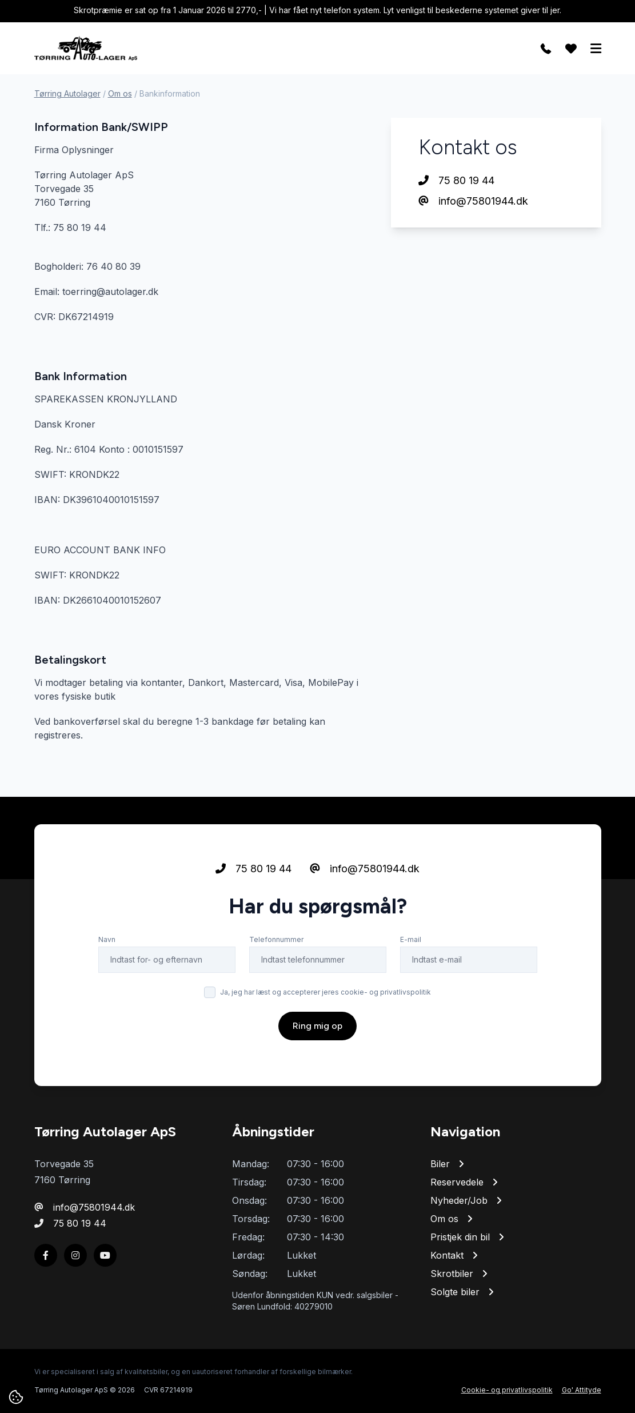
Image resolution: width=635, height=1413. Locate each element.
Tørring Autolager (67, 93)
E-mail (410, 939)
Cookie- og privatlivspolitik (507, 1390)
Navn (106, 939)
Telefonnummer (276, 939)
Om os (120, 93)
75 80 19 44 (456, 180)
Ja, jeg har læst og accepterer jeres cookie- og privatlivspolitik (325, 992)
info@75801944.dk (473, 201)
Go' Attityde (581, 1390)
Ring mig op (317, 1025)
